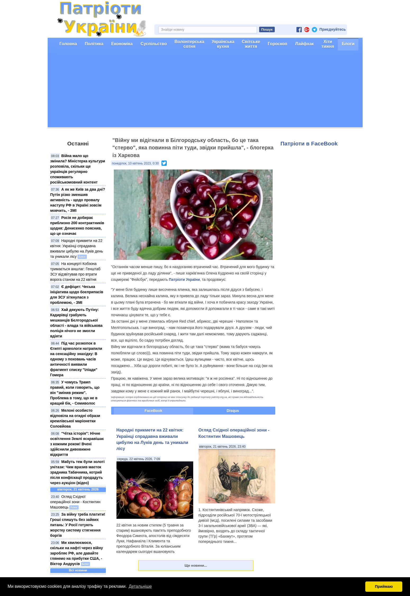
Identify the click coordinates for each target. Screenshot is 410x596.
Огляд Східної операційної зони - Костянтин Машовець (75, 501)
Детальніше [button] (140, 586)
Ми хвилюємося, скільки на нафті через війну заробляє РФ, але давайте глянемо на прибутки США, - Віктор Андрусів (76, 553)
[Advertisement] (205, 90)
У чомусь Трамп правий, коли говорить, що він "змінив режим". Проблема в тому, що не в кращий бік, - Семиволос (75, 392)
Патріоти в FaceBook (309, 143)
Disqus (233, 411)
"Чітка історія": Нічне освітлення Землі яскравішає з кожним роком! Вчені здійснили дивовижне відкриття (77, 444)
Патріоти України (184, 279)
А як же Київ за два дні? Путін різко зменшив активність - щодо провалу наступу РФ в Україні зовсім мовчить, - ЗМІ (77, 200)
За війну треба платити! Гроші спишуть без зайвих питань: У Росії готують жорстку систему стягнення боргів (77, 525)
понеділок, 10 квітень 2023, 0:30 (135, 163)
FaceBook (153, 411)
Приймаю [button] (384, 586)
